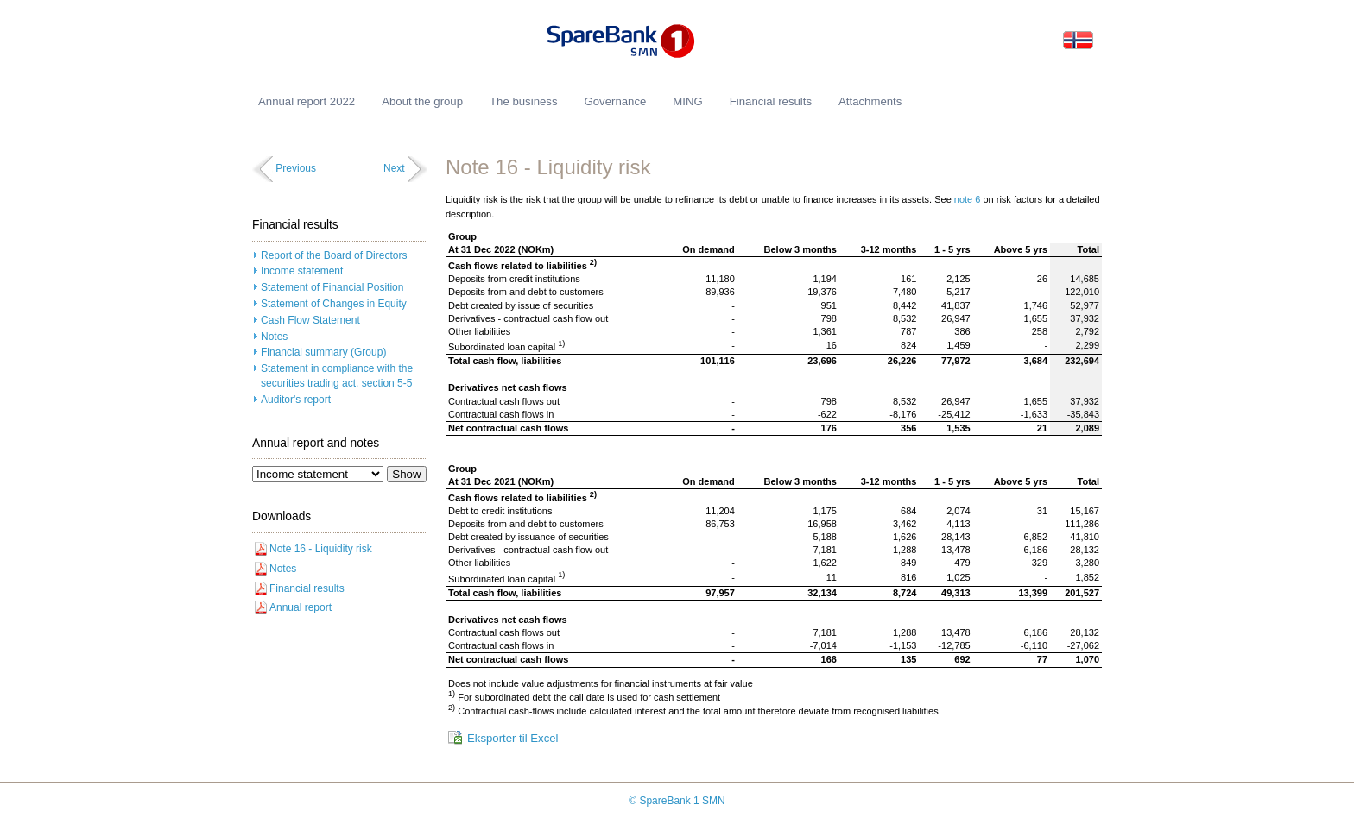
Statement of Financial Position (332, 287)
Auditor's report (296, 399)
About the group (422, 101)
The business (523, 101)
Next (394, 168)
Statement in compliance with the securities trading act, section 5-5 (337, 375)
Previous (295, 168)
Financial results (307, 588)
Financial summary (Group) (323, 352)
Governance (615, 101)
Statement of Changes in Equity (334, 304)
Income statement (302, 271)
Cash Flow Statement (310, 320)
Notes (274, 336)
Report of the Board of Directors (334, 255)
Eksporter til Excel (513, 738)
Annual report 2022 (306, 101)
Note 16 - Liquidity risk (320, 549)
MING (687, 101)
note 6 (969, 199)
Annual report (300, 607)
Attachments (870, 101)
